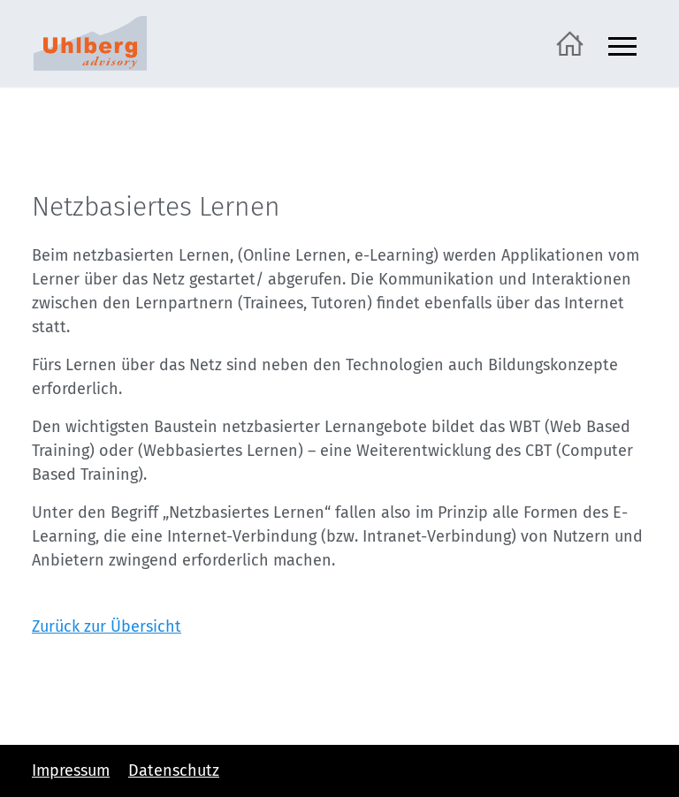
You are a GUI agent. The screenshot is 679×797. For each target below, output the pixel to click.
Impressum (71, 770)
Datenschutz (173, 770)
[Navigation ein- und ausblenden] (622, 43)
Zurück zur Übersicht (106, 626)
